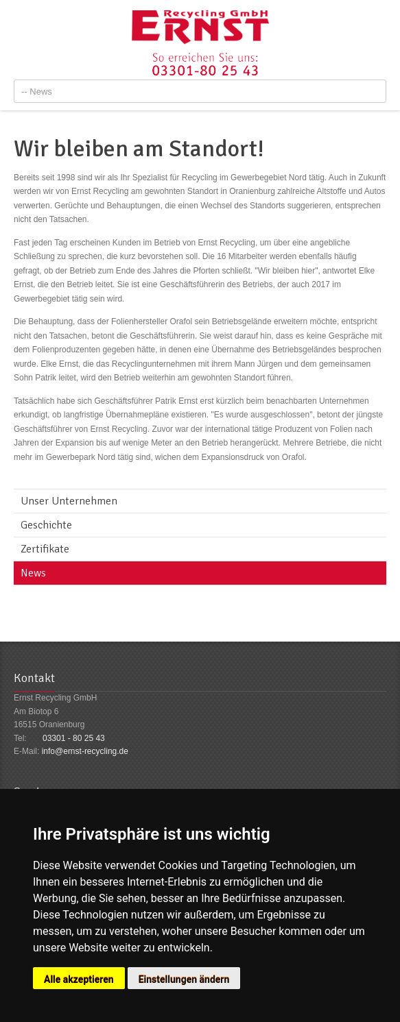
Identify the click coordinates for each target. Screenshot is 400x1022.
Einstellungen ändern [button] (184, 979)
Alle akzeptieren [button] (79, 979)
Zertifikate (45, 549)
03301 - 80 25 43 (74, 738)
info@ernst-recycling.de (85, 751)
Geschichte (46, 525)
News (33, 573)
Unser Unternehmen (69, 501)
